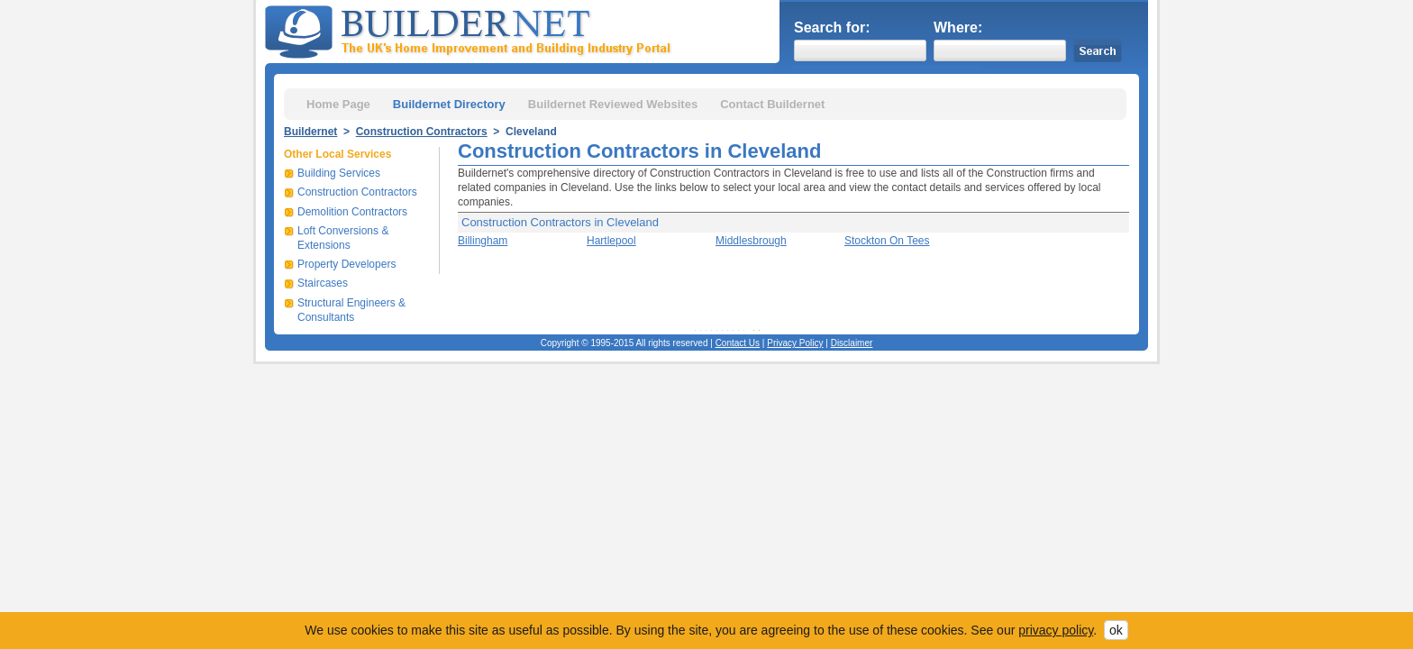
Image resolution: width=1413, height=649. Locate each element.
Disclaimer (852, 343)
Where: (958, 27)
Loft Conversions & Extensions (342, 237)
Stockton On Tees (887, 240)
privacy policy (1055, 630)
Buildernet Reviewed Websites (612, 104)
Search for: (832, 27)
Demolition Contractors (352, 212)
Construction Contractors (422, 131)
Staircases (322, 283)
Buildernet (310, 131)
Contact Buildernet (772, 104)
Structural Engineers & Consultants (351, 310)
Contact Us (738, 343)
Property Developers (346, 264)
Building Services (338, 173)
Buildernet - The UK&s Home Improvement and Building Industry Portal (471, 29)
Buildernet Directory (449, 104)
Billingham (482, 240)
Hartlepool (611, 240)
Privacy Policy (795, 343)
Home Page (338, 104)
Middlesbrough (751, 240)
